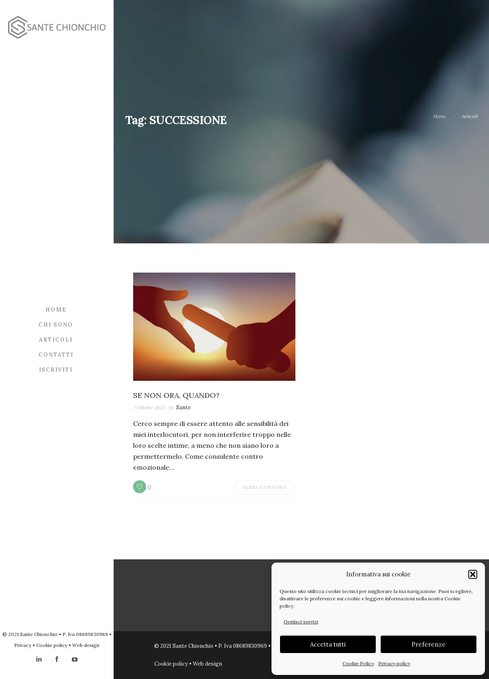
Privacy (22, 645)
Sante (183, 407)
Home (56, 309)
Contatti (56, 354)
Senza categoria (265, 487)
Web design (85, 645)
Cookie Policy (358, 663)
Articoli (56, 339)
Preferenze (428, 644)
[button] (473, 574)
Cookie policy (51, 645)
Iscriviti (56, 369)
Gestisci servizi (301, 622)
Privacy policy (394, 663)
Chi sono (56, 324)
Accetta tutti (328, 644)
